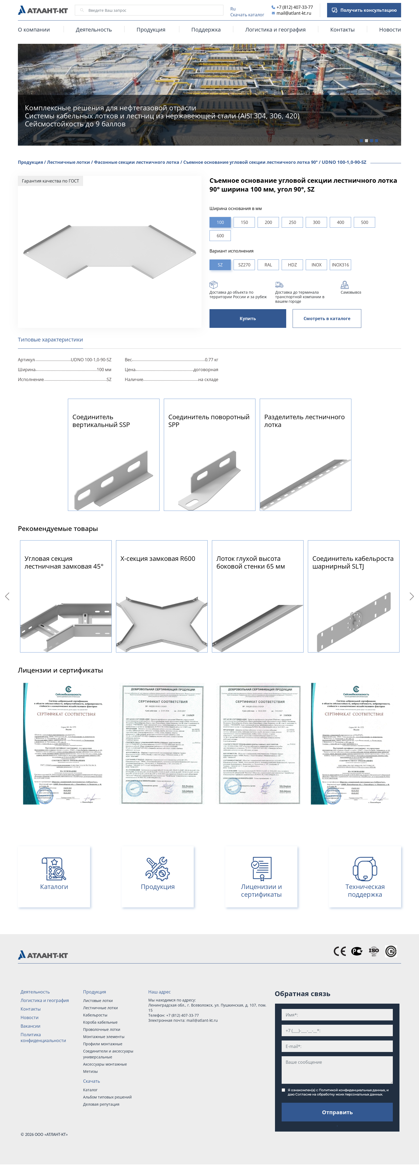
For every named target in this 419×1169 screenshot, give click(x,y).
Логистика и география (275, 29)
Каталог (90, 1089)
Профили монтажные (102, 1043)
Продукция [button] (151, 29)
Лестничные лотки (100, 1007)
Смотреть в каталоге (327, 318)
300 (316, 222)
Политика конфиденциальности (43, 1037)
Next (412, 596)
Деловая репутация (101, 1104)
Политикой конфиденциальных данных (352, 1090)
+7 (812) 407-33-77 (295, 7)
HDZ (292, 265)
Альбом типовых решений (107, 1097)
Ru (233, 9)
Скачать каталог (247, 15)
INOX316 (340, 265)
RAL (268, 265)
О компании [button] (34, 29)
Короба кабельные (100, 1022)
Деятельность (94, 29)
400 (340, 222)
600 (220, 236)
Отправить (337, 1112)
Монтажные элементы (104, 1036)
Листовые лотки (98, 1000)
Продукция (94, 992)
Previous (8, 596)
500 (364, 222)
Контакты (342, 29)
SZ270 (244, 265)
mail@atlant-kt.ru (294, 13)
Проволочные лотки (101, 1029)
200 (268, 222)
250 (292, 222)
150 (244, 222)
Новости (390, 29)
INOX (316, 265)
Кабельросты (95, 1014)
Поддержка (206, 29)
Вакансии (30, 1026)
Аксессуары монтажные (105, 1064)
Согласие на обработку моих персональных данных (338, 1094)
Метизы (90, 1071)
